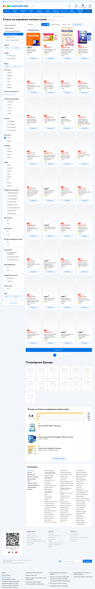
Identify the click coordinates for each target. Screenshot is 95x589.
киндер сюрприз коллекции (51, 501)
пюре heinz (79, 485)
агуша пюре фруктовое (81, 492)
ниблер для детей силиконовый (49, 478)
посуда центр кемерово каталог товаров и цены (50, 473)
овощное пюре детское (81, 474)
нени (61, 491)
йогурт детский (64, 512)
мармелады (78, 515)
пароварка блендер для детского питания (65, 489)
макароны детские (49, 487)
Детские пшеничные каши (50, 522)
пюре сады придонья (81, 479)
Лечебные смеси (10, 37)
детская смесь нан (64, 501)
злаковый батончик (80, 516)
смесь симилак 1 (48, 498)
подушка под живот (49, 475)
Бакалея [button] (29, 472)
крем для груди (48, 483)
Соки (61, 522)
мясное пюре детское (81, 505)
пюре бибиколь (80, 496)
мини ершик (47, 482)
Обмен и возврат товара (32, 535)
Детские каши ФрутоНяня (66, 481)
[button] (88, 11)
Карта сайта (29, 544)
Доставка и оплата (31, 534)
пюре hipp (78, 487)
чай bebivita (47, 509)
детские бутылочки (49, 516)
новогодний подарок (81, 511)
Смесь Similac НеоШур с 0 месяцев (49, 448)
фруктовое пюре (80, 478)
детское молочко (64, 498)
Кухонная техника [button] (32, 483)
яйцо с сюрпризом (80, 507)
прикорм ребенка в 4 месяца (67, 483)
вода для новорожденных (66, 514)
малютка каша (63, 478)
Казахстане (16, 563)
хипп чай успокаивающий (50, 507)
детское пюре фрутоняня (82, 494)
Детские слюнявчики (49, 470)
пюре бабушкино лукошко (82, 490)
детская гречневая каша (65, 472)
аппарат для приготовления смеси (66, 486)
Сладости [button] (30, 489)
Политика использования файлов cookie (36, 541)
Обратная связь (30, 542)
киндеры (47, 499)
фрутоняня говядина (81, 503)
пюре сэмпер (79, 481)
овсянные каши (64, 470)
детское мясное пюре (81, 476)
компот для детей (80, 470)
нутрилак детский (64, 507)
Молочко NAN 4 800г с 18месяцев (49, 426)
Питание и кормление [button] (33, 485)
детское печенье (80, 509)
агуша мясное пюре (80, 502)
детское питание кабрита (66, 505)
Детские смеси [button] (31, 475)
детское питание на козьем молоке (66, 493)
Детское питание (27, 16)
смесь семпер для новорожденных (49, 492)
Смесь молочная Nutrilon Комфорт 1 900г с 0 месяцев (55, 437)
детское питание (64, 509)
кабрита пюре (79, 489)
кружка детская (48, 512)
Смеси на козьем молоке (12, 40)
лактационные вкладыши (50, 485)
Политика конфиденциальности (34, 539)
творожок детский (64, 516)
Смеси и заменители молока (42, 16)
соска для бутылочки (49, 480)
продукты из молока (65, 496)
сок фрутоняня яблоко (50, 505)
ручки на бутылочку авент (50, 510)
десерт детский (79, 518)
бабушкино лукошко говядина (83, 500)
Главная (5, 16)
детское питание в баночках (82, 498)
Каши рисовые (48, 520)
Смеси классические (57, 16)
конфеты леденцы (80, 524)
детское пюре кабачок (81, 472)
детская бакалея (48, 489)
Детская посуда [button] (31, 479)
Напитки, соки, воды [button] (32, 477)
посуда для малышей (49, 514)
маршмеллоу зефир (80, 513)
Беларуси (22, 563)
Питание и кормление (14, 16)
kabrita (46, 494)
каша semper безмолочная (66, 474)
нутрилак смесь (48, 496)
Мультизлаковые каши (50, 518)
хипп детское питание (65, 503)
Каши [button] (28, 481)
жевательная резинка (81, 522)
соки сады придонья (49, 503)
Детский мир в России (8, 563)
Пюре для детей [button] (31, 487)
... (64, 355)
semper (62, 499)
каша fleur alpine (64, 476)
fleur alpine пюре (80, 483)
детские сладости (80, 520)
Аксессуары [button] (30, 470)
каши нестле (63, 479)
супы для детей (63, 518)
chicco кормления (64, 510)
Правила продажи (31, 537)
